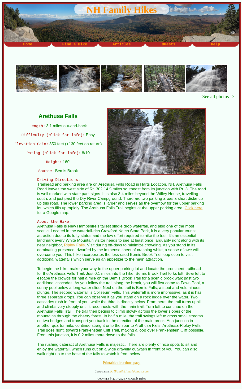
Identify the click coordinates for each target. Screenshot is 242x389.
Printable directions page (121, 367)
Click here (194, 211)
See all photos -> (218, 96)
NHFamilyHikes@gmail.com (129, 375)
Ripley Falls (74, 249)
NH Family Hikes (121, 9)
